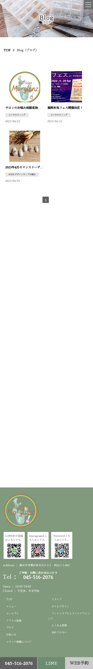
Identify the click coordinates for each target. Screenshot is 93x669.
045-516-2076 (19, 663)
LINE (51, 663)
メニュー (11, 606)
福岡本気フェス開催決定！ (65, 107)
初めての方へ (59, 632)
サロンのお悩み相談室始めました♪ (29, 107)
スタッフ (57, 599)
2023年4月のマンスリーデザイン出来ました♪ (36, 167)
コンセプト (12, 613)
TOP (9, 599)
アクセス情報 (13, 620)
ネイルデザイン (60, 606)
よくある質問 (59, 625)
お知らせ (11, 634)
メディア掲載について (18, 642)
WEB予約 (79, 663)
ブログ (10, 627)
